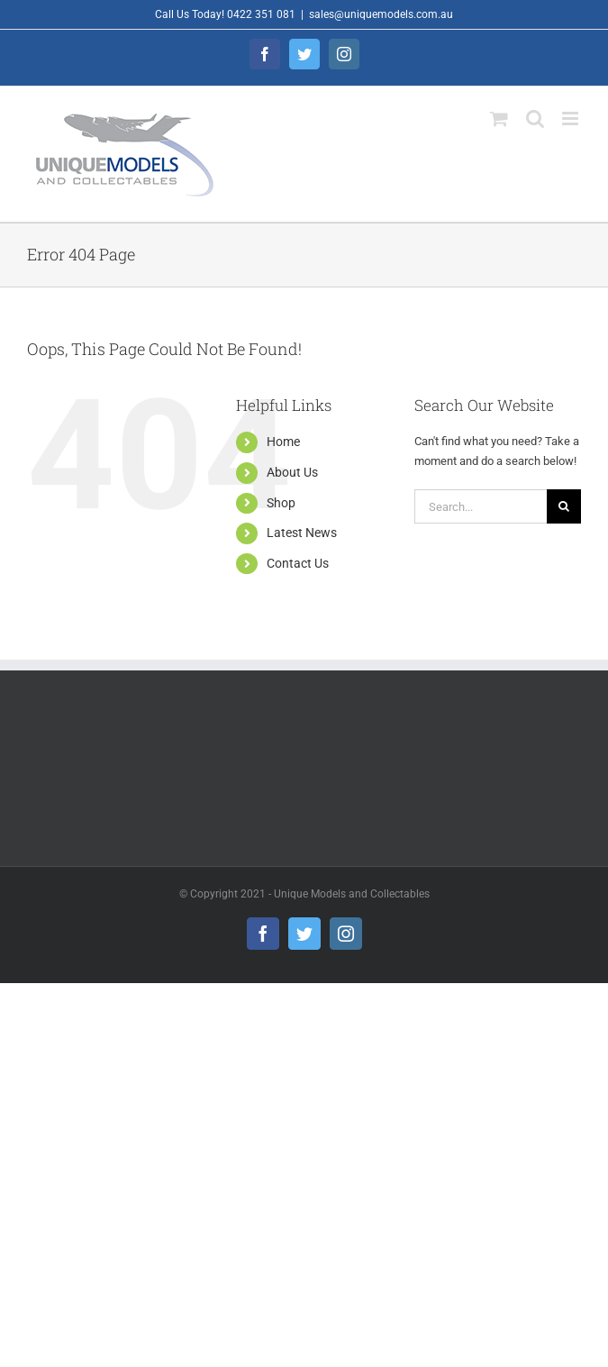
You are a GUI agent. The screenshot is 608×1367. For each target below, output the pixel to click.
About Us (292, 472)
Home (283, 441)
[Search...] (480, 506)
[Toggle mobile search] (535, 118)
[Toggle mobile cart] (499, 118)
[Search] (564, 506)
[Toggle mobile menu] (571, 118)
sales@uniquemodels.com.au (381, 14)
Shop (281, 503)
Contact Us (298, 563)
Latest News (302, 532)
